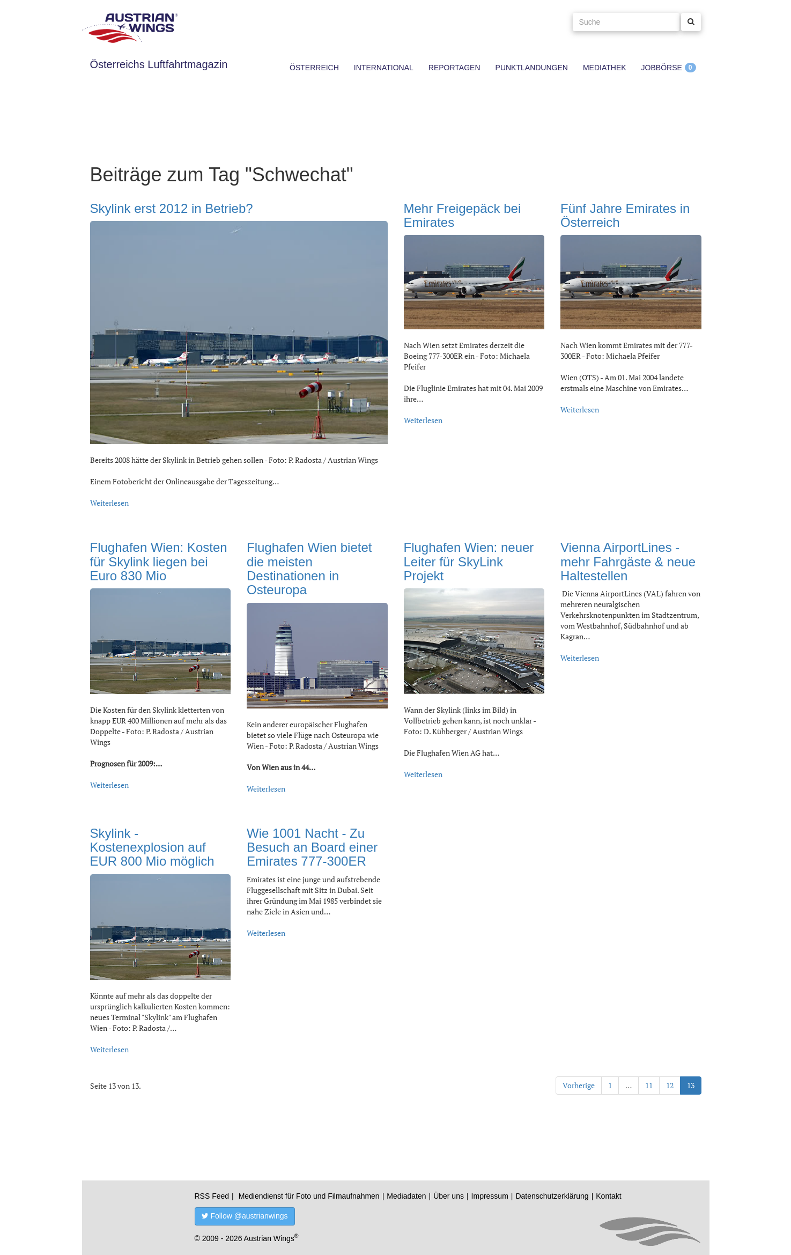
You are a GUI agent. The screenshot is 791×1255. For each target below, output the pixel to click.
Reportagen (454, 67)
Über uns (448, 1196)
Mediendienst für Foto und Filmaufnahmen (309, 1196)
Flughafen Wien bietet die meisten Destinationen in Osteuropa (309, 568)
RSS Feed (212, 1196)
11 (649, 1085)
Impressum (489, 1196)
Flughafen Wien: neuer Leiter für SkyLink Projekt (469, 561)
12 (670, 1085)
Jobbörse (661, 67)
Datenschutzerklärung (551, 1196)
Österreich (314, 67)
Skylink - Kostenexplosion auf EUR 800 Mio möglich (152, 847)
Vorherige (579, 1085)
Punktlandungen (532, 67)
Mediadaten (406, 1196)
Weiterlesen (109, 503)
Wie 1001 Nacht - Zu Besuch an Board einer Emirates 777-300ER (312, 847)
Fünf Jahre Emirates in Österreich (625, 215)
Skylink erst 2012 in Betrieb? (171, 208)
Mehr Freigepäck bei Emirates (462, 215)
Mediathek (604, 67)
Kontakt (608, 1196)
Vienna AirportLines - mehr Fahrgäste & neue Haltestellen (628, 561)
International (383, 67)
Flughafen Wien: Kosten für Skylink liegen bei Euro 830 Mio (158, 561)
